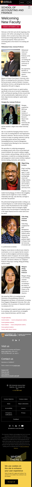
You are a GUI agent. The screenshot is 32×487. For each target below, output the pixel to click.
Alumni (10, 329)
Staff (7, 329)
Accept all (11, 482)
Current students (5, 320)
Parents (14, 329)
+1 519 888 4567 (17, 390)
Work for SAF (5, 372)
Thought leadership (6, 317)
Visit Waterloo (5, 374)
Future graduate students (7, 327)
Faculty (3, 329)
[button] (23, 2)
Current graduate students (7, 322)
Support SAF (5, 370)
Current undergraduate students (19, 320)
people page (16, 365)
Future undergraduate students (18, 324)
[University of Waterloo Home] (6, 2)
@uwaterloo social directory (16, 428)
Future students (5, 324)
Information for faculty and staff (10, 376)
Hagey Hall (4, 351)
